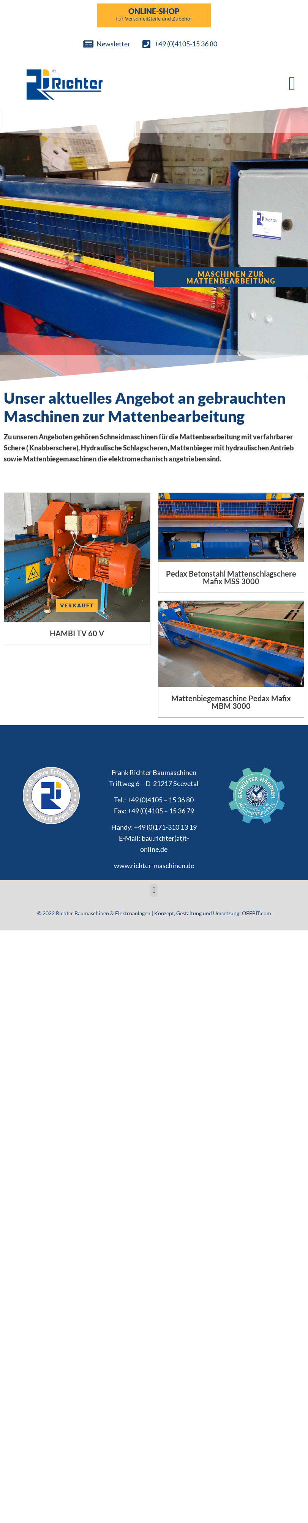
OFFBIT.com (256, 913)
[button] (292, 83)
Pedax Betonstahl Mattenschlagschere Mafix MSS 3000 (231, 577)
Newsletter (113, 44)
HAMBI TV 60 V (77, 633)
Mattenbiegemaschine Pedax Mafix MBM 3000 (231, 702)
